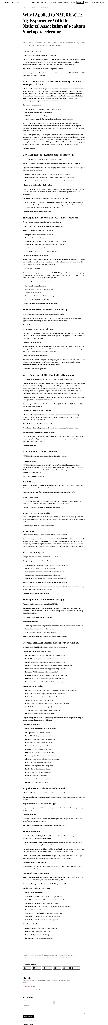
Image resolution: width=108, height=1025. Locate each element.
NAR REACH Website (32, 896)
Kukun (71, 544)
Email (58, 999)
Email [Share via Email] (65, 968)
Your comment (27, 1005)
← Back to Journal (28, 1024)
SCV (47, 142)
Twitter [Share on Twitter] (27, 968)
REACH (40, 93)
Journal (66, 2)
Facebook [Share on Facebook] (47, 968)
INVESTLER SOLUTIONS (12, 2)
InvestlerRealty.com (31, 177)
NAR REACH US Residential (34, 913)
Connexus (28, 665)
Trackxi (63, 391)
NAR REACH (36, 51)
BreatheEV (28, 659)
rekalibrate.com (59, 678)
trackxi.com (56, 710)
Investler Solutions (37, 167)
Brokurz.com (29, 181)
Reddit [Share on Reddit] (57, 968)
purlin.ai (65, 703)
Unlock (31, 546)
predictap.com (62, 675)
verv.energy (59, 682)
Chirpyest (26, 393)
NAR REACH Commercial (33, 916)
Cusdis (34, 1020)
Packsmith (28, 672)
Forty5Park (29, 668)
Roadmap (72, 2)
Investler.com (29, 174)
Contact (102, 2)
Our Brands (53, 2)
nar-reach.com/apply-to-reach (39, 226)
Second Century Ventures (33, 62)
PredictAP (57, 391)
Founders (60, 2)
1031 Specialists (30, 655)
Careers (87, 2)
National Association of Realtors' (54, 836)
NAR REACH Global (32, 920)
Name (24, 999)
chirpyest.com (72, 690)
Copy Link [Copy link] (75, 968)
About (46, 2)
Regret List (80, 2)
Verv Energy (29, 682)
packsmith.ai (53, 672)
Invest (34, 2)
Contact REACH (30, 910)
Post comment (28, 1016)
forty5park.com (60, 668)
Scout (76, 391)
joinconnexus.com (66, 665)
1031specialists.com (59, 655)
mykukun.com (58, 697)
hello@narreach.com (59, 333)
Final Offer (70, 391)
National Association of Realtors (33, 205)
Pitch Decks (40, 2)
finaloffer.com (61, 693)
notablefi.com (49, 700)
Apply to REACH (30, 906)
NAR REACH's (34, 128)
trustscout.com (56, 707)
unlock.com (52, 713)
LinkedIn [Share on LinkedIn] (36, 968)
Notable (27, 700)
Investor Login (95, 2)
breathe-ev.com (58, 659)
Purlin (27, 703)
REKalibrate (29, 678)
